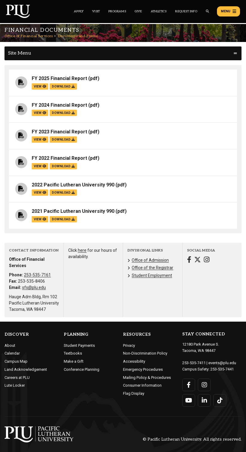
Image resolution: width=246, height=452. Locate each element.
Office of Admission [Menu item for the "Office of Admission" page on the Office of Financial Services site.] (150, 260)
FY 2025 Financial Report (59, 78)
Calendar (12, 353)
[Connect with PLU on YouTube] (188, 400)
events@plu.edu (222, 363)
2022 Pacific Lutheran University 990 (73, 185)
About (9, 345)
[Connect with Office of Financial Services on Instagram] (206, 260)
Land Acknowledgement (25, 369)
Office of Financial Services (28, 36)
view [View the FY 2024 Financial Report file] (40, 113)
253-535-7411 (194, 363)
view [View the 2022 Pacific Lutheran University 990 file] (40, 193)
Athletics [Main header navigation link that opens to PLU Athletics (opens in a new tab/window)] (159, 11)
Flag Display (133, 393)
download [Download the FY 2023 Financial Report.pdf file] (63, 139)
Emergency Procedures (143, 369)
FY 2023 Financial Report (59, 132)
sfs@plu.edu (34, 287)
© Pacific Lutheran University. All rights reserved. (192, 439)
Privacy (129, 345)
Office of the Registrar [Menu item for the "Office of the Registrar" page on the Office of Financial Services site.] (152, 267)
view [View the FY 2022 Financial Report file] (40, 166)
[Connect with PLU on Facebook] (188, 385)
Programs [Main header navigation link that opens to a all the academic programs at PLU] (117, 11)
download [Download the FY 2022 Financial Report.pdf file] (63, 166)
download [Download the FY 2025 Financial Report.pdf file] (63, 86)
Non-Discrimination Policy (145, 353)
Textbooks (73, 353)
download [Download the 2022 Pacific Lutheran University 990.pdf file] (63, 193)
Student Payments (79, 345)
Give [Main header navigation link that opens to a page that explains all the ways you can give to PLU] (138, 11)
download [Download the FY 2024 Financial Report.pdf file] (63, 113)
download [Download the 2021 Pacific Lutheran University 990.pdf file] (63, 219)
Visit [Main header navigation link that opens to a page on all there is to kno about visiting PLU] (96, 11)
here (82, 250)
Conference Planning (81, 369)
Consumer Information (142, 385)
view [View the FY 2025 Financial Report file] (40, 86)
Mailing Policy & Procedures (147, 377)
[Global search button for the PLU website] (207, 11)
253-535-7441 (222, 369)
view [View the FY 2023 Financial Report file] (40, 139)
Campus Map (16, 361)
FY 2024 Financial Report (59, 105)
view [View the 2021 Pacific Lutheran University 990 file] (40, 219)
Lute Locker (14, 385)
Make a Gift (73, 361)
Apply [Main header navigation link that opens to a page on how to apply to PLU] (78, 11)
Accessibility (134, 361)
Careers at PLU (17, 377)
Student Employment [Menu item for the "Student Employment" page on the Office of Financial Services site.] (152, 275)
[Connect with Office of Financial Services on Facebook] (189, 260)
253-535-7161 (37, 274)
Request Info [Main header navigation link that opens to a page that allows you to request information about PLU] (186, 11)
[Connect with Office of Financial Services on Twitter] (197, 260)
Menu (228, 11)
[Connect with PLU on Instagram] (204, 385)
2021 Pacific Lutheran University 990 (73, 211)
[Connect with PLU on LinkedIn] (204, 400)
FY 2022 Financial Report (59, 158)
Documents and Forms (78, 36)
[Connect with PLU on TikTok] (219, 400)
